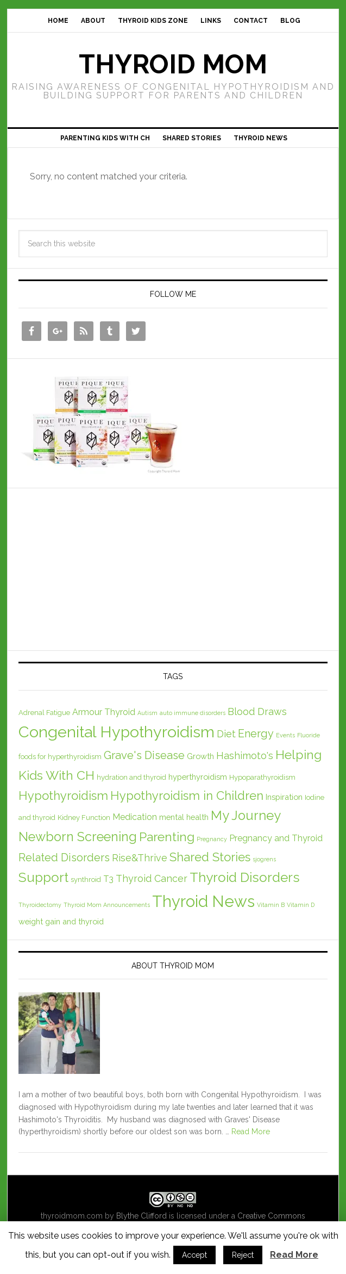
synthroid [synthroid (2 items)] (86, 879)
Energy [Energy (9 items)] (256, 733)
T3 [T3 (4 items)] (108, 879)
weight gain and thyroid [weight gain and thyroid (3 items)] (61, 921)
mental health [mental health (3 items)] (184, 817)
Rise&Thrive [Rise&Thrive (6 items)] (139, 857)
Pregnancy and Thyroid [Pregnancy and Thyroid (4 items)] (276, 838)
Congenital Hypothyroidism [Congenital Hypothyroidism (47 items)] (116, 732)
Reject (243, 1255)
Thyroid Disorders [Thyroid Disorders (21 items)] (245, 877)
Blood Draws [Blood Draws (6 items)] (257, 711)
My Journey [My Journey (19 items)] (246, 815)
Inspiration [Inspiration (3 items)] (284, 796)
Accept (194, 1255)
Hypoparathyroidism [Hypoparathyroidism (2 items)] (262, 777)
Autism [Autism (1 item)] (147, 713)
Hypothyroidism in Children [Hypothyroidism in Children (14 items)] (186, 795)
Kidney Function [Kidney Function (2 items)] (84, 817)
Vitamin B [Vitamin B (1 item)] (271, 905)
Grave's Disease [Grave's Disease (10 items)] (144, 755)
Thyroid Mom (173, 64)
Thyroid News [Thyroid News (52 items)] (203, 901)
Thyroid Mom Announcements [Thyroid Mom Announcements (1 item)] (107, 905)
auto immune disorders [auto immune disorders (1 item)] (192, 713)
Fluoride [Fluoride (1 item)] (308, 735)
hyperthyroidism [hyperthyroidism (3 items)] (197, 776)
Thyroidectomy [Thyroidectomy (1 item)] (39, 905)
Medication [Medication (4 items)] (134, 817)
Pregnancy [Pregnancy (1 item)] (212, 839)
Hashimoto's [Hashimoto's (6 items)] (244, 755)
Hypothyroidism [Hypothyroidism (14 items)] (63, 795)
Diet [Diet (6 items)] (226, 733)
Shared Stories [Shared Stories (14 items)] (209, 857)
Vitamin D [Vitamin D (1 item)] (300, 905)
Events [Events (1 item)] (285, 735)
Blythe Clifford (141, 1215)
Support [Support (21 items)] (43, 877)
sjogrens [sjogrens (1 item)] (264, 859)
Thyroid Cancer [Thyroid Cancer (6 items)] (151, 878)
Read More (250, 1131)
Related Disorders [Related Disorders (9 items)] (64, 857)
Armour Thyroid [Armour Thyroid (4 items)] (103, 712)
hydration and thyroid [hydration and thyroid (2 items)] (131, 777)
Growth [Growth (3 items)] (200, 756)
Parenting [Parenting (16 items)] (166, 836)
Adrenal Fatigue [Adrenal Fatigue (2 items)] (44, 713)
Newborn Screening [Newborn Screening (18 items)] (77, 836)
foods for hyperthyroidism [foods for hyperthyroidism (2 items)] (60, 757)
